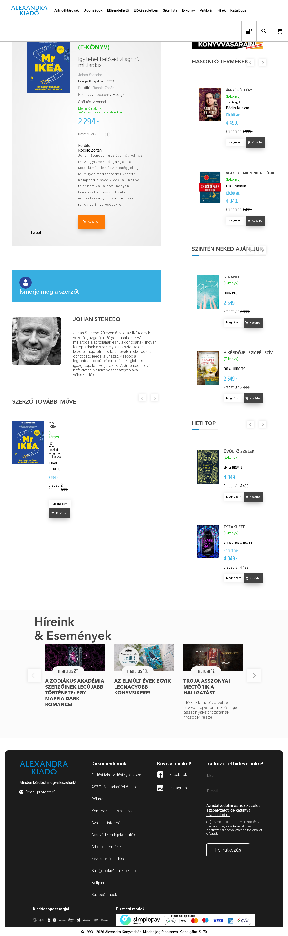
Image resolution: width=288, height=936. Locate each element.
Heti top (205, 424)
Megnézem (59, 503)
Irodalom (102, 95)
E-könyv (84, 95)
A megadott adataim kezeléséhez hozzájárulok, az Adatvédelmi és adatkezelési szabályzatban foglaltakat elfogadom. (234, 830)
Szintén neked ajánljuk (228, 250)
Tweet (35, 232)
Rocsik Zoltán (103, 88)
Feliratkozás (228, 852)
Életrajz (118, 95)
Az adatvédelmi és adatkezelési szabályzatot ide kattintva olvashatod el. (233, 812)
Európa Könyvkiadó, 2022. (96, 81)
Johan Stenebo (90, 75)
